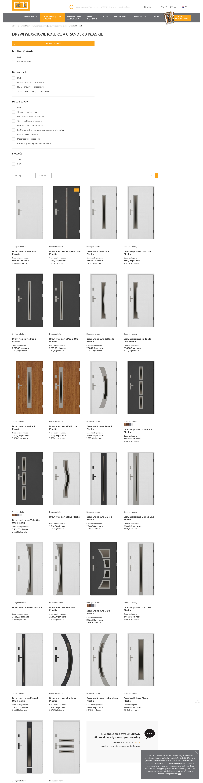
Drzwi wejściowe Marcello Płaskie (173, 440)
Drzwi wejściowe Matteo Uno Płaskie (173, 356)
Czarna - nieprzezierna (27, 114)
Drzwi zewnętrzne (71, 722)
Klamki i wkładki (70, 741)
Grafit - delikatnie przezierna (29, 123)
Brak (19, 57)
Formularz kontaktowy (23, 754)
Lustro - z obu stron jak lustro (30, 128)
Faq (98, 733)
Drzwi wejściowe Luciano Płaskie (106, 523)
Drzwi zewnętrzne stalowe (52, 17)
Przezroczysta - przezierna (28, 144)
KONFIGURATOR (139, 16)
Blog (105, 16)
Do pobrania (119, 16)
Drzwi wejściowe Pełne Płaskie (72, 113)
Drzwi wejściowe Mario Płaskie (138, 443)
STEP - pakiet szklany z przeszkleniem (27, 92)
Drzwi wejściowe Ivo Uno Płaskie (106, 440)
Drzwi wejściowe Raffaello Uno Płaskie (174, 193)
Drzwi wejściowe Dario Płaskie (138, 113)
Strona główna (18, 26)
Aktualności (101, 722)
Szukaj (147, 7)
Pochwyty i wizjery (71, 745)
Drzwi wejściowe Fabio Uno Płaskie (105, 273)
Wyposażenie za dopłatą (74, 17)
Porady (99, 730)
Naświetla (67, 733)
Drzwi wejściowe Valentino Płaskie (174, 276)
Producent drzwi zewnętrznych (37, 776)
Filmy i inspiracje (92, 17)
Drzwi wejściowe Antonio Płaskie (139, 273)
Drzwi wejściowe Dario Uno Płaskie (172, 113)
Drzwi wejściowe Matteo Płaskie (139, 356)
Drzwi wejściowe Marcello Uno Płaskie (73, 523)
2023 (19, 172)
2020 (19, 167)
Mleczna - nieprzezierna (27, 140)
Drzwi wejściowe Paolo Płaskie (72, 193)
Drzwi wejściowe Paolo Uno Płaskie (105, 193)
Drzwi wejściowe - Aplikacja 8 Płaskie (103, 113)
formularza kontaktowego (161, 573)
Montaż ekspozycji (137, 730)
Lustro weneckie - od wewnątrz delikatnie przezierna (31, 134)
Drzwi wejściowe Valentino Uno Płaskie (74, 359)
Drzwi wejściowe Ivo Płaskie (70, 440)
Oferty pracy (102, 741)
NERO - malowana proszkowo (30, 87)
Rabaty (132, 726)
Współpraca (31, 16)
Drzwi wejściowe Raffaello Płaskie (140, 193)
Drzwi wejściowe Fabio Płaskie (72, 273)
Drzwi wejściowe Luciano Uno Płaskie (139, 523)
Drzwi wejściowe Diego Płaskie (172, 523)
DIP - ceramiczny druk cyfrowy (30, 119)
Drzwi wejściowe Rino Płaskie (104, 356)
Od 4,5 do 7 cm (24, 61)
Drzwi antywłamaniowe (74, 730)
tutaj (157, 766)
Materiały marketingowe (140, 733)
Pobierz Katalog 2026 (181, 18)
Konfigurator (134, 722)
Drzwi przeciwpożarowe (74, 726)
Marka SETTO (102, 726)
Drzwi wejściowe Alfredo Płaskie (73, 603)
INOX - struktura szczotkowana (30, 82)
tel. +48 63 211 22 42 (22, 741)
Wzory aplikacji (70, 737)
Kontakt (155, 16)
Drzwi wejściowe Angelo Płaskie (106, 603)
